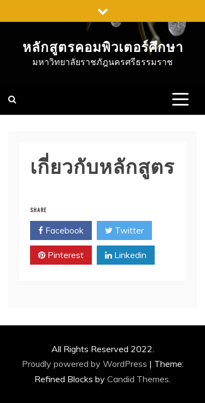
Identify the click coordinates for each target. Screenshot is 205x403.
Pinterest (61, 255)
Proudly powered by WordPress (85, 363)
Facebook (61, 230)
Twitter (124, 230)
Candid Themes (138, 378)
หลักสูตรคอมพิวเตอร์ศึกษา (102, 46)
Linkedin (126, 255)
